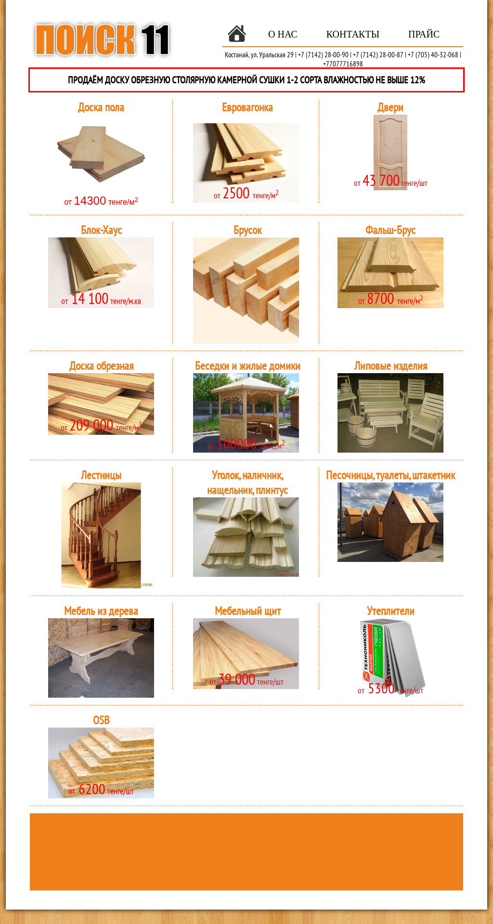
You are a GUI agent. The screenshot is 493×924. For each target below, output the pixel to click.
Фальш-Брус (390, 229)
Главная (236, 33)
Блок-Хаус (101, 229)
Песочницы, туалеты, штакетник (390, 475)
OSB (101, 720)
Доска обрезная (101, 365)
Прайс (424, 34)
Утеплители (391, 610)
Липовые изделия (390, 365)
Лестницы (101, 475)
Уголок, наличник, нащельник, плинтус (247, 482)
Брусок (247, 229)
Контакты (352, 34)
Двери (390, 107)
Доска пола (101, 107)
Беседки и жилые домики (247, 365)
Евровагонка (247, 107)
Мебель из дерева (101, 610)
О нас (283, 34)
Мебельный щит (248, 610)
